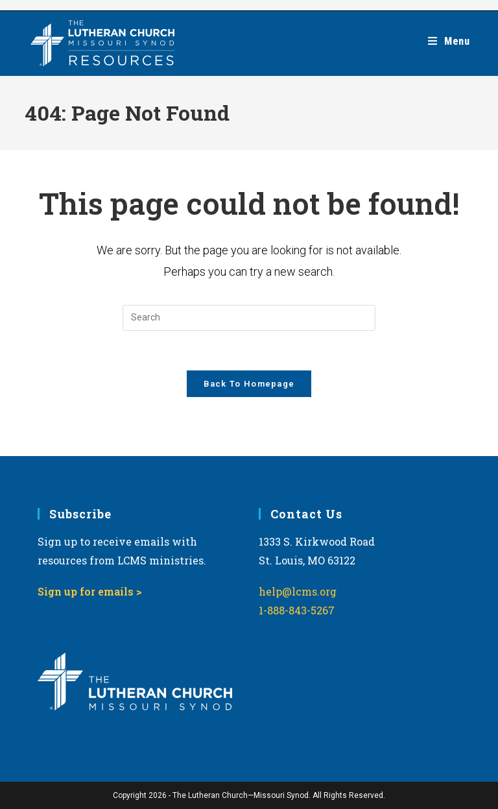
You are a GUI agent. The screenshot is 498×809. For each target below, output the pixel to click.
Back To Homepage (249, 384)
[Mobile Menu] (449, 41)
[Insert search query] (249, 318)
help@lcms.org (298, 592)
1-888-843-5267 (297, 610)
